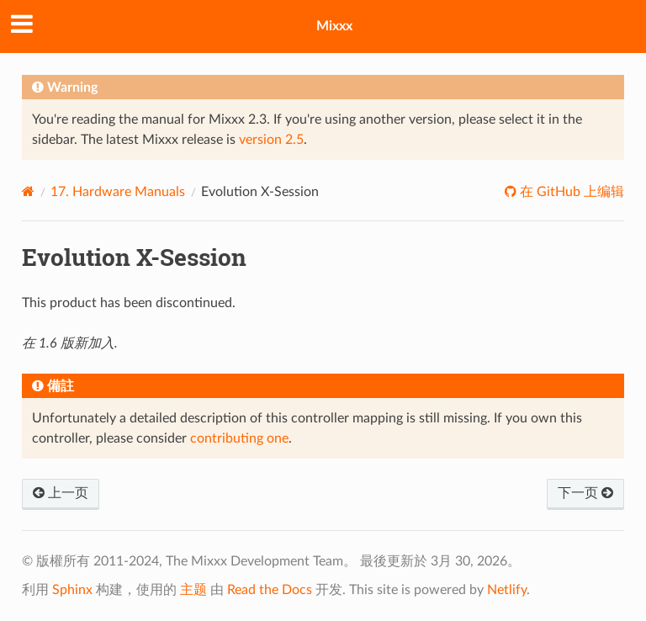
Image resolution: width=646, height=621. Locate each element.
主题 (193, 590)
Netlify (507, 590)
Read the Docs (269, 590)
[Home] (28, 191)
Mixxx (334, 26)
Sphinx (72, 590)
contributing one (239, 438)
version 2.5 (271, 139)
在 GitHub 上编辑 (570, 192)
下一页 (585, 493)
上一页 (60, 493)
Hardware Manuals (117, 192)
